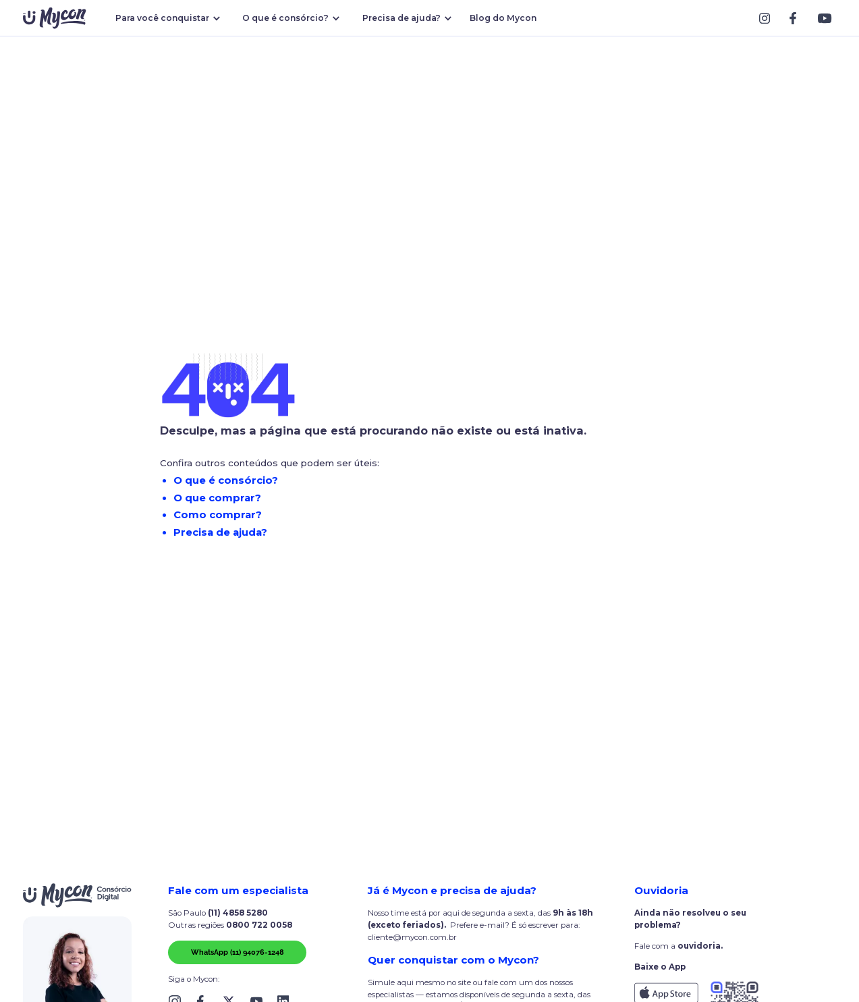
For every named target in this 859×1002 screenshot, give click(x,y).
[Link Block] (768, 18)
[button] (166, 18)
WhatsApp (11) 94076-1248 (237, 952)
